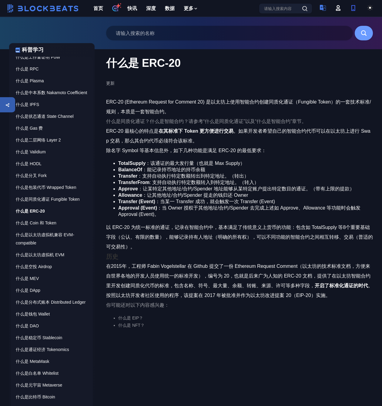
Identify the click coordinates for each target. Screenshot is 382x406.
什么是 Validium (31, 151)
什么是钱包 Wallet (33, 314)
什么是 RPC (27, 69)
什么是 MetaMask (32, 361)
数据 (170, 8)
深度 (151, 8)
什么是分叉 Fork (31, 175)
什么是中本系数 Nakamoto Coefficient (51, 92)
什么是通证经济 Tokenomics (42, 349)
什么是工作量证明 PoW (38, 57)
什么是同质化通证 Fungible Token (48, 199)
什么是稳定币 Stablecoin (39, 337)
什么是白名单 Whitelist (37, 373)
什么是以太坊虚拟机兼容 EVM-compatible (45, 238)
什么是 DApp (28, 290)
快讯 (132, 8)
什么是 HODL (29, 163)
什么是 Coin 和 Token (36, 222)
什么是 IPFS (27, 104)
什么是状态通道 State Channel (45, 116)
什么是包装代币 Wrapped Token (46, 187)
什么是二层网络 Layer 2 (38, 140)
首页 (98, 8)
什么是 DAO (27, 325)
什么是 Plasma (30, 80)
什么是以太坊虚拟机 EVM (40, 254)
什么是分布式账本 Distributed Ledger (50, 302)
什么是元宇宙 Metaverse (39, 385)
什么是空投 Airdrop (34, 266)
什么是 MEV (27, 278)
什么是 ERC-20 (30, 211)
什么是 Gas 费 (29, 128)
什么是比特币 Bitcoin (35, 396)
